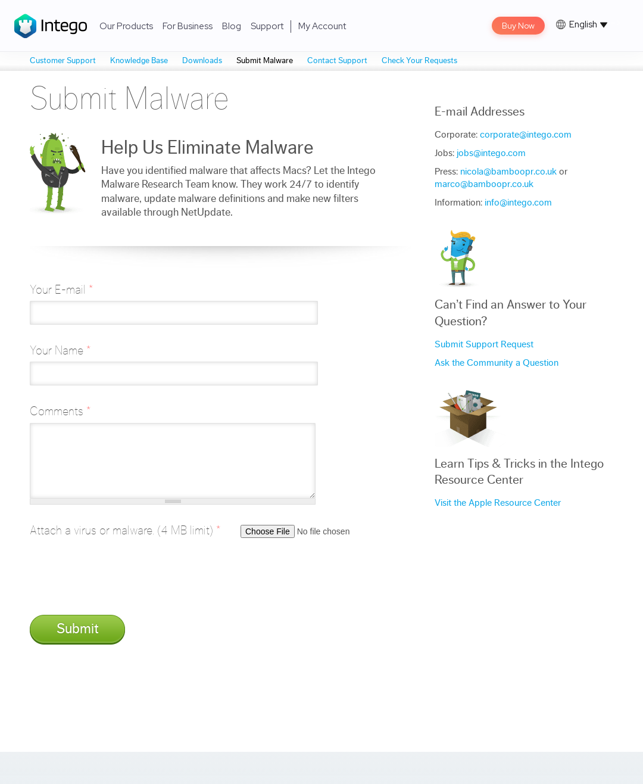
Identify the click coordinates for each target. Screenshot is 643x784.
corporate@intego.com (526, 134)
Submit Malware (264, 61)
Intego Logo (51, 26)
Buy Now (518, 25)
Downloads (202, 61)
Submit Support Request (484, 344)
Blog (231, 26)
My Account (322, 26)
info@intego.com (518, 202)
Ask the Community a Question (496, 363)
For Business (188, 26)
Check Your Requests (419, 61)
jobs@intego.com (491, 153)
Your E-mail (61, 290)
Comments (60, 411)
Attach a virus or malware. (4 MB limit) (125, 530)
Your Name (60, 350)
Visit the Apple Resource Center (498, 503)
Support (267, 26)
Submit (78, 629)
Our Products (126, 26)
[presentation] (120, 582)
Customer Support (63, 61)
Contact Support (337, 61)
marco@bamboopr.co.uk (484, 184)
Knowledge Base (139, 61)
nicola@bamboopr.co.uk (508, 171)
